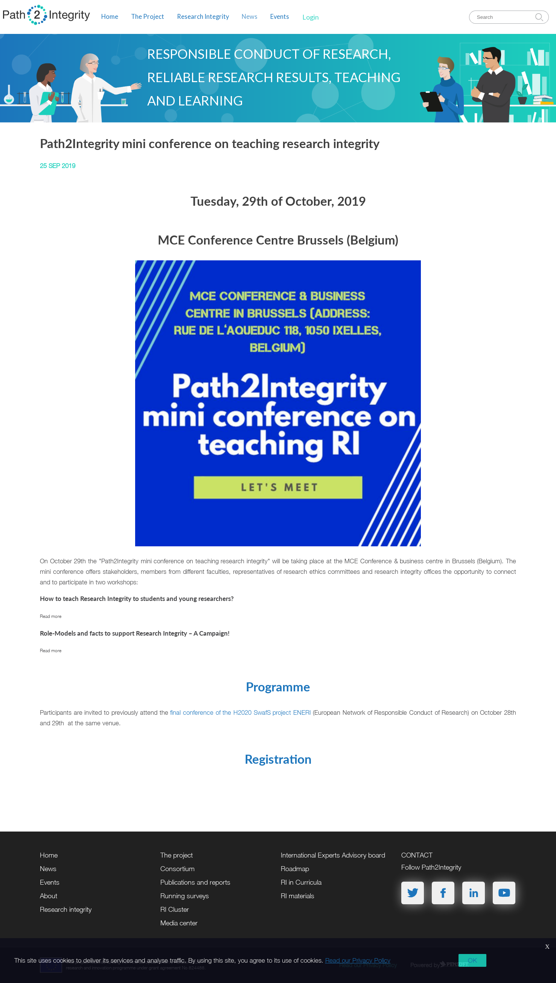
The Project (147, 16)
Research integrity (65, 909)
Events (279, 16)
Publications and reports (195, 882)
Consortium (177, 869)
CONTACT (417, 855)
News (249, 16)
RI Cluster (174, 909)
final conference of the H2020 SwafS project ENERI (240, 712)
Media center (179, 923)
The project (176, 855)
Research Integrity (203, 16)
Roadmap (295, 869)
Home (109, 16)
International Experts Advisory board (333, 855)
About (48, 896)
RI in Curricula (301, 882)
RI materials (297, 896)
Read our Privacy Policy (357, 960)
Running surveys (184, 896)
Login (310, 17)
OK (472, 960)
